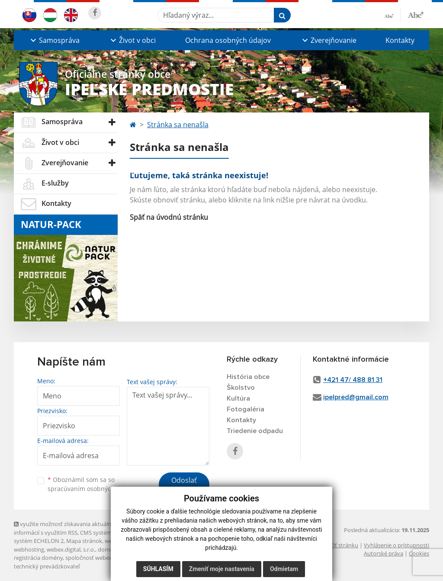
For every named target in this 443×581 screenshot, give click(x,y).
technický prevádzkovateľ (47, 566)
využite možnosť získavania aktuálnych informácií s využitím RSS (67, 528)
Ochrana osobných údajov (228, 40)
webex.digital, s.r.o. (71, 549)
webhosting (29, 549)
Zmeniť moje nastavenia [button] (221, 568)
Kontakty (399, 40)
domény (108, 549)
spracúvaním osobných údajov (92, 489)
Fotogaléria (245, 409)
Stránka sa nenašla (178, 124)
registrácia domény (38, 558)
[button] (54, 40)
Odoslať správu (184, 485)
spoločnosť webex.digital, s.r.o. (104, 558)
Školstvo (241, 387)
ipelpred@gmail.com (355, 397)
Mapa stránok (84, 541)
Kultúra (238, 398)
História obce (248, 376)
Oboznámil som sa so (92, 484)
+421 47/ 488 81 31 (352, 379)
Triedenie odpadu (255, 430)
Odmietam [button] (284, 568)
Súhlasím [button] (158, 568)
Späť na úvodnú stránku (169, 217)
